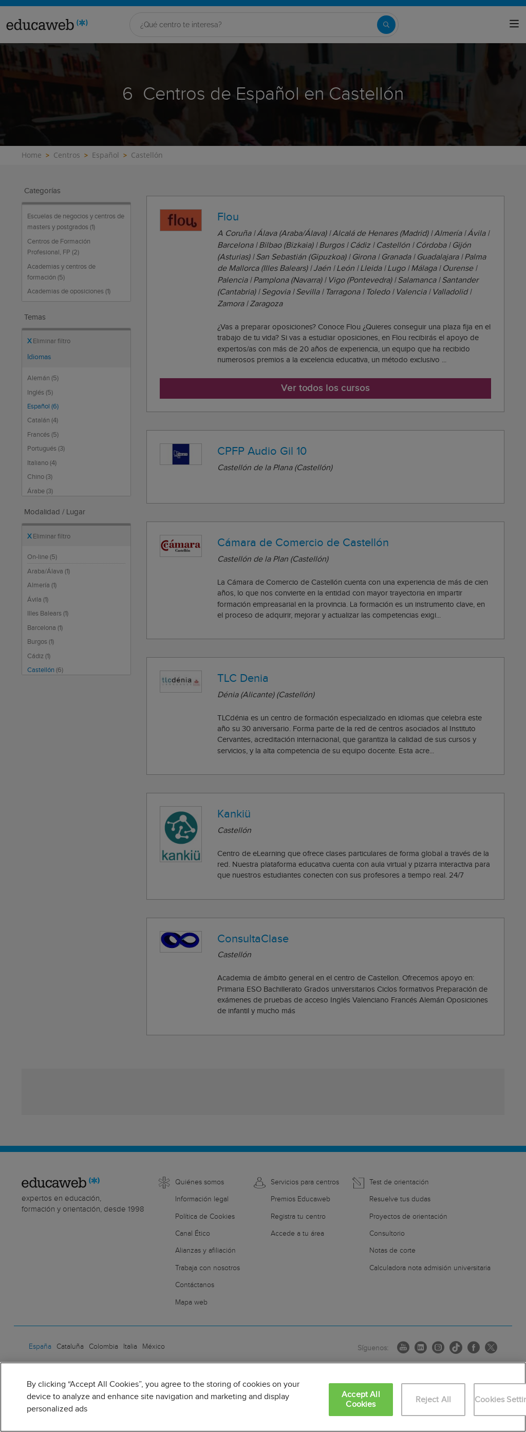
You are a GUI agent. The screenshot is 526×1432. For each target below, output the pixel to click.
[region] (263, 1397)
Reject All (434, 1400)
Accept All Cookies (361, 1399)
